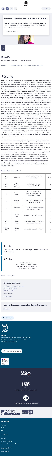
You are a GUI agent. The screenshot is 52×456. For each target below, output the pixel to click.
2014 (8, 290)
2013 (12, 290)
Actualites (8, 318)
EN (11, 9)
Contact (3, 425)
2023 (12, 286)
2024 (8, 286)
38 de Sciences (8, 309)
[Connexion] (3, 8)
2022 (15, 286)
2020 (22, 286)
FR (7, 9)
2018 (8, 288)
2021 (19, 286)
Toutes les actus (8, 296)
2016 (15, 288)
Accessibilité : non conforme (10, 444)
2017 (12, 288)
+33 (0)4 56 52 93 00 (12, 351)
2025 (5, 286)
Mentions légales (6, 441)
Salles (3, 428)
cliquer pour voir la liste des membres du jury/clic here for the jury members (22, 65)
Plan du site (5, 451)
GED (2, 430)
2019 (5, 288)
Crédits (3, 438)
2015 (5, 290)
